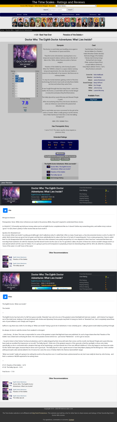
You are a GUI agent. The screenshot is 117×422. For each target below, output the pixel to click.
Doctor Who (10, 30)
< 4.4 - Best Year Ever (43, 35)
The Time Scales (43, 2)
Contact (71, 420)
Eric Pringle (97, 85)
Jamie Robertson (99, 80)
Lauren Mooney (99, 90)
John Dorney (98, 88)
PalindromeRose (48, 285)
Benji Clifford (98, 82)
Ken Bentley (97, 77)
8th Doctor (60, 153)
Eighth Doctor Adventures (23, 30)
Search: (46, 10)
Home (2, 30)
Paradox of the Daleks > (73, 35)
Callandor (46, 199)
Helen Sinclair (55, 159)
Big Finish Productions (39, 413)
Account (52, 6)
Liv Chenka (65, 159)
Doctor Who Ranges (27, 6)
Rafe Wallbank (98, 75)
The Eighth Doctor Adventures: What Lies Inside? (60, 156)
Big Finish (93, 100)
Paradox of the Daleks (58, 172)
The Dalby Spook (56, 175)
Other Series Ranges (41, 6)
